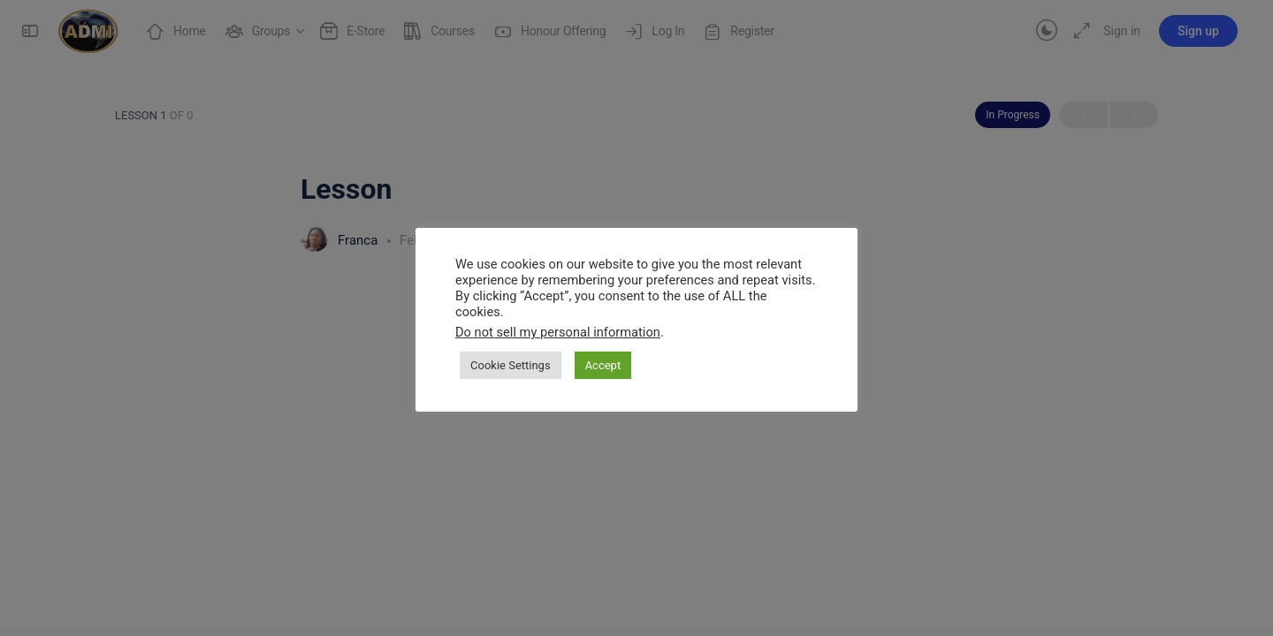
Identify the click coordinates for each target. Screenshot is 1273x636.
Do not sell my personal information (557, 332)
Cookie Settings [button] (510, 365)
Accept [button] (603, 365)
